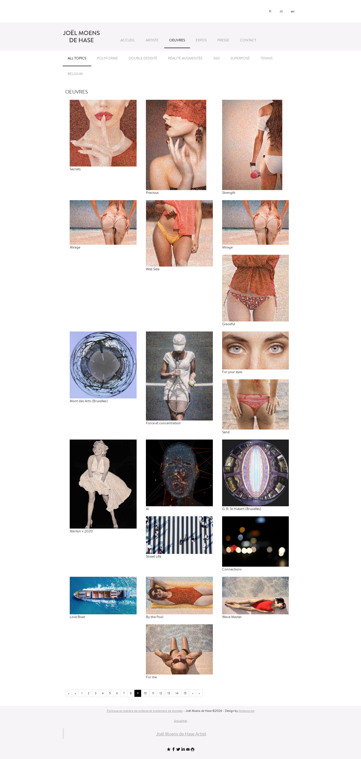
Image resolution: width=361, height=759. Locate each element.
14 (176, 693)
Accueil (127, 40)
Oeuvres (177, 40)
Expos (201, 40)
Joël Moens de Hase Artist (181, 734)
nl (281, 11)
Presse (223, 40)
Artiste (152, 40)
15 (185, 693)
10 (145, 693)
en (293, 11)
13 (168, 693)
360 (216, 58)
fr (270, 11)
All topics (77, 58)
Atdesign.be (246, 711)
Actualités (180, 721)
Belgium (75, 73)
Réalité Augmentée (185, 58)
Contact (248, 40)
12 (160, 693)
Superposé (240, 58)
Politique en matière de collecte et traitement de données (145, 711)
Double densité (143, 58)
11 (153, 693)
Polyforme (107, 58)
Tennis (266, 58)
